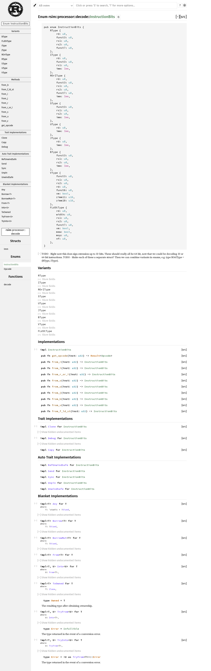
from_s (5, 112)
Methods (15, 79)
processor (18, 230)
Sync (4, 168)
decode (15, 233)
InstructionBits (11, 264)
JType (4, 50)
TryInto (62, 640)
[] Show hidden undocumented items (59, 432)
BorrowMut (60, 537)
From (56, 554)
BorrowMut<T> (8, 198)
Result (95, 355)
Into (60, 566)
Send (4, 163)
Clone (4, 138)
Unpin (4, 172)
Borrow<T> (7, 194)
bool (65, 193)
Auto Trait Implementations (15, 154)
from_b (5, 85)
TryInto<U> (7, 221)
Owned (55, 600)
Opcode (7, 269)
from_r (5, 103)
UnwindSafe (7, 177)
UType (4, 68)
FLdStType (6, 41)
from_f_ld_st (8, 89)
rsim (8, 230)
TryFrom (62, 611)
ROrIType (6, 54)
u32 (80, 355)
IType (4, 45)
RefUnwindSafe (9, 159)
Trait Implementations (15, 132)
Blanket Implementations (15, 184)
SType (4, 63)
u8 (64, 33)
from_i (5, 94)
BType (4, 36)
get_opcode (7, 125)
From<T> (6, 203)
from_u (5, 116)
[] (178, 17)
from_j (5, 98)
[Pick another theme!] (35, 5)
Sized (66, 509)
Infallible (71, 628)
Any (3, 189)
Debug (5, 147)
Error (55, 628)
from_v (5, 121)
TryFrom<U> (7, 216)
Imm (6, 249)
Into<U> (5, 207)
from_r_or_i (7, 107)
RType (4, 59)
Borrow (57, 520)
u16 (71, 197)
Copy (4, 142)
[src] (183, 17)
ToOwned (6, 212)
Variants (15, 31)
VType (4, 72)
